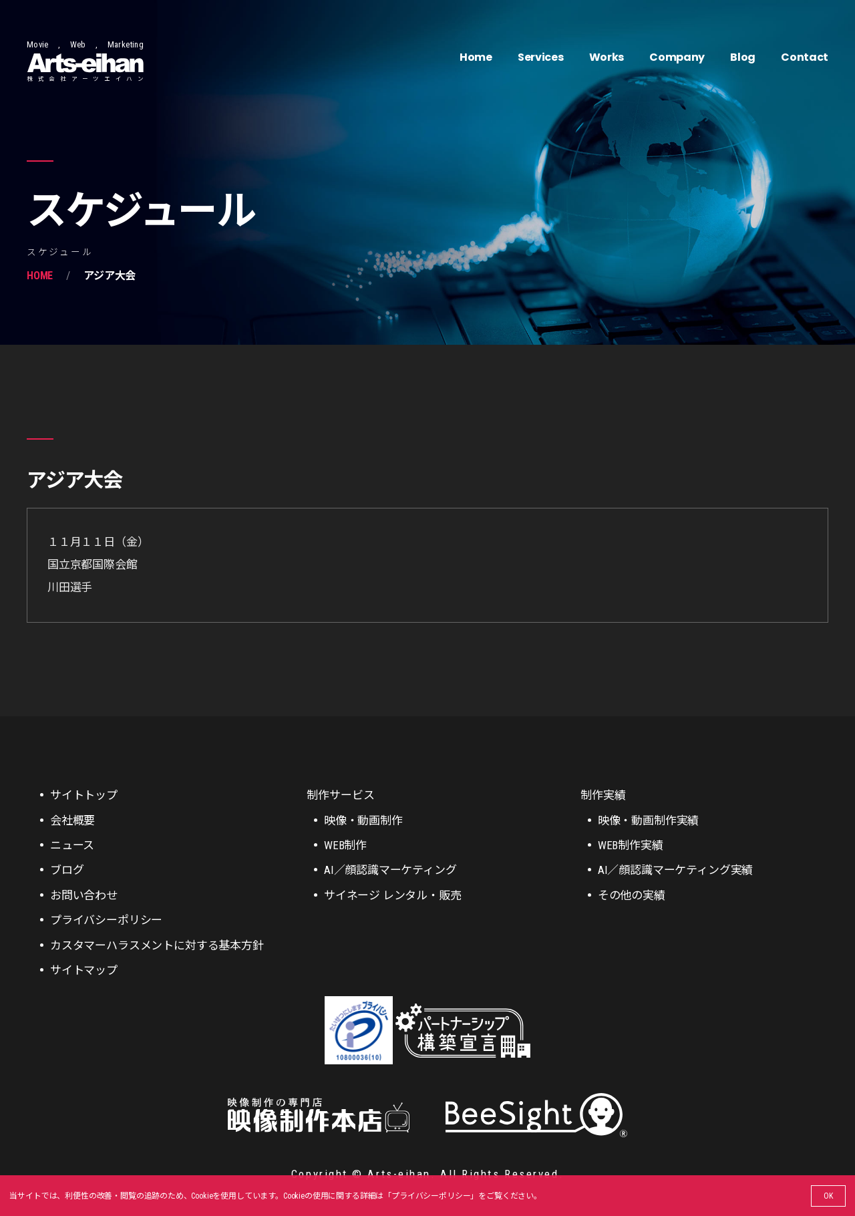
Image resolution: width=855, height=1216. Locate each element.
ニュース (72, 845)
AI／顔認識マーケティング (390, 870)
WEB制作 (345, 845)
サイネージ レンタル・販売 (393, 895)
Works (606, 57)
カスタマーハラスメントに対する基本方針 (157, 945)
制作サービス (340, 795)
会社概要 (72, 820)
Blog (742, 57)
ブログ (67, 870)
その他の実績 (631, 895)
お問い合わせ (84, 895)
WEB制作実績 (630, 845)
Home (476, 57)
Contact (804, 57)
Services (540, 57)
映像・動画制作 (363, 820)
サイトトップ (84, 795)
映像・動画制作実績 (648, 820)
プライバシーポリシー (430, 1196)
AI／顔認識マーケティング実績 (675, 870)
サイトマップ (84, 970)
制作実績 (602, 795)
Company (677, 57)
